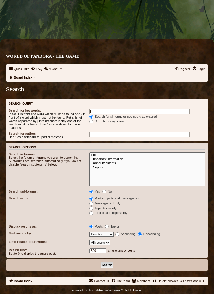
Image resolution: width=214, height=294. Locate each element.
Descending (149, 234)
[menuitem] (36, 68)
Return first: (18, 250)
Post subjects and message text (114, 198)
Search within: (19, 198)
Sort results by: (20, 233)
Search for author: (22, 133)
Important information (147, 159)
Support (147, 167)
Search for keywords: (25, 110)
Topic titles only (102, 208)
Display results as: (23, 226)
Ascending (125, 234)
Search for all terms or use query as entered (123, 116)
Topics (112, 226)
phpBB (92, 290)
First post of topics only (108, 213)
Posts (96, 226)
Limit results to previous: (28, 241)
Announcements (147, 163)
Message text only (105, 203)
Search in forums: (22, 154)
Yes (94, 191)
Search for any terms (106, 121)
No (107, 191)
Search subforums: (23, 191)
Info (147, 155)
